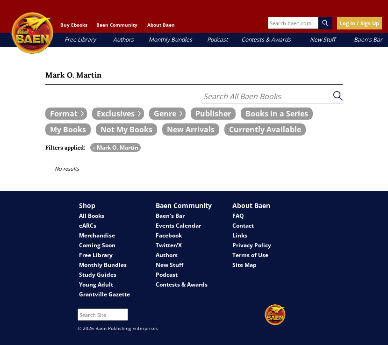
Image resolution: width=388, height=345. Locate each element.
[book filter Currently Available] (265, 129)
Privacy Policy (251, 245)
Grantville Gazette (104, 294)
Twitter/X (169, 245)
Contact (243, 226)
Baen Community (116, 25)
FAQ (238, 216)
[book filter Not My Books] (126, 129)
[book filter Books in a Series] (277, 114)
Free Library (80, 39)
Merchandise (97, 235)
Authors (123, 39)
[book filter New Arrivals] (190, 129)
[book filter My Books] (68, 129)
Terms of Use (250, 255)
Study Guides (97, 275)
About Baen (161, 25)
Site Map (244, 265)
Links (239, 235)
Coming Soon (97, 245)
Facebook (169, 235)
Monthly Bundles (170, 39)
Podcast (217, 39)
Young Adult (96, 284)
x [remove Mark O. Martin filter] (94, 147)
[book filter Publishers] (213, 114)
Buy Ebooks (73, 25)
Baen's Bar (368, 39)
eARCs (87, 226)
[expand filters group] (66, 114)
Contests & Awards (266, 39)
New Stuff (322, 39)
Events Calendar (178, 226)
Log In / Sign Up (359, 23)
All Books (91, 216)
